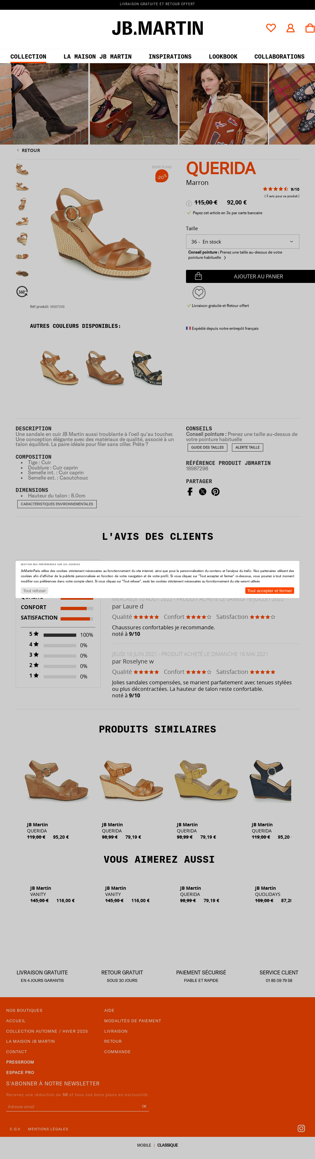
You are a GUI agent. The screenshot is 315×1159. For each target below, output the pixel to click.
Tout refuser (34, 590)
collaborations (279, 56)
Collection (28, 56)
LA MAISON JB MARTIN (98, 56)
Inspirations (170, 56)
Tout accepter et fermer (269, 590)
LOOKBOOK (223, 56)
